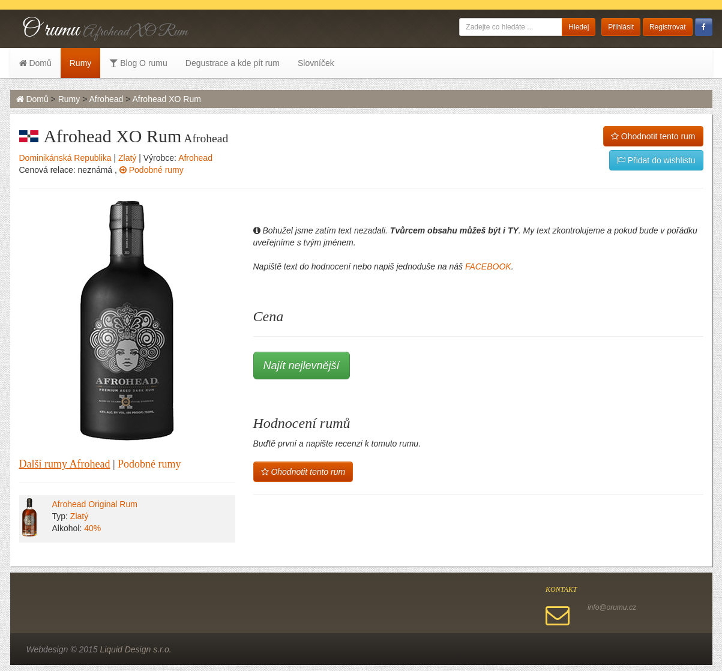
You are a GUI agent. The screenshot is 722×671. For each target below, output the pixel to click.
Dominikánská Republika (65, 158)
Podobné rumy (151, 170)
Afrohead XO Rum (166, 99)
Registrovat (667, 27)
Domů (35, 63)
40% (92, 528)
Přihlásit (621, 27)
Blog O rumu (138, 63)
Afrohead (106, 99)
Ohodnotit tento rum (653, 136)
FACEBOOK (488, 266)
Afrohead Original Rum (94, 504)
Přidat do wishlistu (656, 160)
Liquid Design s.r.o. (135, 649)
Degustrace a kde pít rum (232, 63)
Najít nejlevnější (301, 366)
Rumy (81, 63)
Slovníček (316, 63)
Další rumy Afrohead (64, 464)
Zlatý (127, 158)
